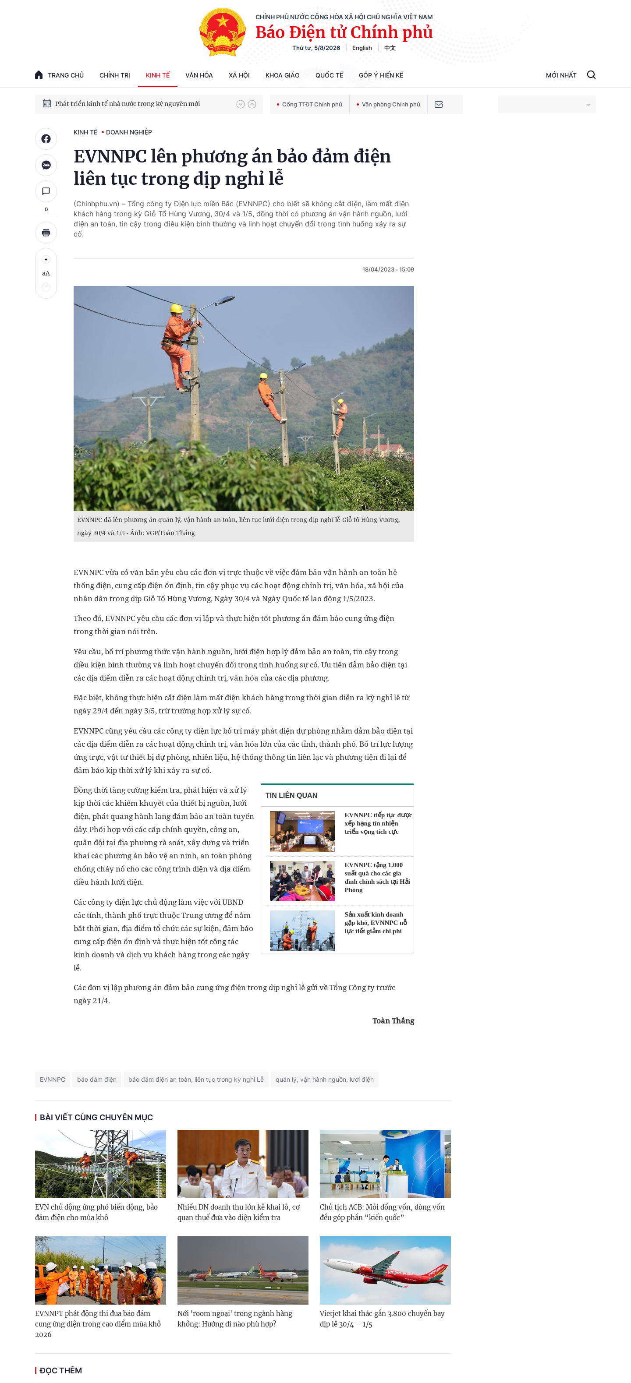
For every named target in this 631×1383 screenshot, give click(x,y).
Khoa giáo (283, 75)
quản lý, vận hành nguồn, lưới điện (325, 1079)
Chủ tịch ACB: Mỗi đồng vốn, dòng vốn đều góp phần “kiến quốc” (382, 1212)
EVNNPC (52, 1079)
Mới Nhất (561, 75)
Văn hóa (199, 75)
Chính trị (114, 75)
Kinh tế (158, 75)
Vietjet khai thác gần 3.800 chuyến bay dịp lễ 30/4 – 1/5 (382, 1318)
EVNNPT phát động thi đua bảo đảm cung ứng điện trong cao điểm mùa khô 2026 (98, 1324)
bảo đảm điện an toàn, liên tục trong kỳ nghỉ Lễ (196, 1079)
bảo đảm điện (97, 1079)
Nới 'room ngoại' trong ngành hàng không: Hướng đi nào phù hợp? (234, 1318)
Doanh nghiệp (129, 132)
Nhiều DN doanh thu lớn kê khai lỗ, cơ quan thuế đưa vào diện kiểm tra (238, 1212)
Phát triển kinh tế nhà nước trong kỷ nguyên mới (127, 104)
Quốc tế (329, 75)
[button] (240, 104)
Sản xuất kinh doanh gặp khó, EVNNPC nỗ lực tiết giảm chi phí (376, 923)
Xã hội (239, 75)
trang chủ (59, 75)
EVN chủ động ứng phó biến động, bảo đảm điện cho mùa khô (96, 1212)
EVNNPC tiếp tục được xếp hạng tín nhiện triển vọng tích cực (378, 823)
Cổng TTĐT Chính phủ (309, 104)
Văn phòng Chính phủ (388, 104)
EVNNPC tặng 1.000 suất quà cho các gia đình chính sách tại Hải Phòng (377, 877)
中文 (390, 47)
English (362, 47)
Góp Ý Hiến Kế (381, 75)
